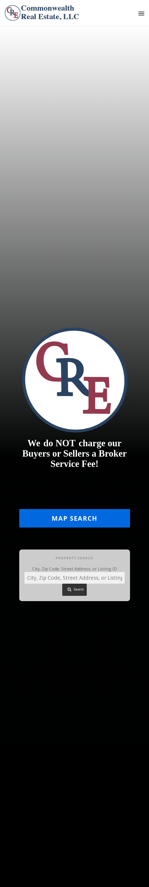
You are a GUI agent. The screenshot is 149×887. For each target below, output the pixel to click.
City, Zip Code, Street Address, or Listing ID (74, 569)
